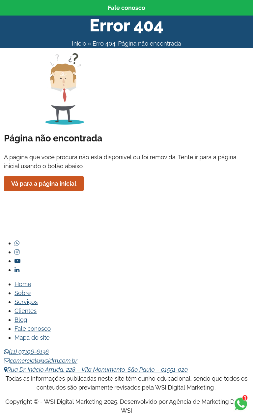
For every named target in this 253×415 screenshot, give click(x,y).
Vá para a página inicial (43, 183)
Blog (20, 319)
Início (79, 43)
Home (22, 284)
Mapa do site (32, 337)
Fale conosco (126, 7)
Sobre (22, 292)
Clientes (25, 310)
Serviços (26, 301)
